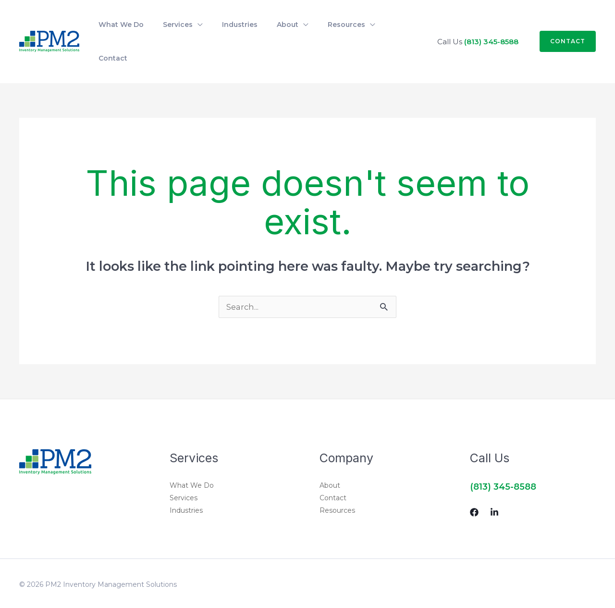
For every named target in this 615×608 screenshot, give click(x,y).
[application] (186, 27)
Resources (337, 482)
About (330, 457)
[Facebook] (474, 484)
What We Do (192, 457)
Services (183, 470)
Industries (186, 482)
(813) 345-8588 (491, 26)
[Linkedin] (494, 484)
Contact (333, 470)
